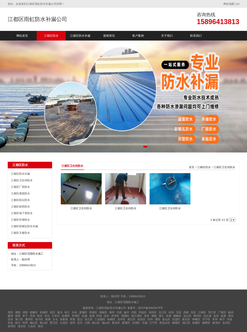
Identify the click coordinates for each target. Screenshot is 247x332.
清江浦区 (136, 315)
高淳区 (12, 326)
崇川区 (39, 319)
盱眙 (99, 315)
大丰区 (56, 315)
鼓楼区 (196, 322)
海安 (230, 315)
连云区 (187, 315)
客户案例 (138, 35)
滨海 (32, 315)
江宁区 (153, 322)
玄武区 (226, 322)
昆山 (80, 319)
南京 (40, 326)
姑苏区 (141, 319)
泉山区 (44, 322)
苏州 (150, 319)
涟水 (106, 315)
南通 (48, 319)
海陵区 (103, 312)
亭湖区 (76, 315)
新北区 (186, 319)
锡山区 (106, 322)
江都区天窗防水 (20, 232)
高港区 (93, 312)
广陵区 (222, 312)
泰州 (112, 312)
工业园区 (100, 319)
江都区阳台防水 (20, 200)
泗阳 (17, 312)
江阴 (87, 322)
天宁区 (206, 319)
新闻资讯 (109, 35)
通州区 (29, 319)
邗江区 (212, 312)
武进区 (176, 319)
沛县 (229, 319)
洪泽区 (115, 315)
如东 (216, 315)
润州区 (153, 312)
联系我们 (196, 35)
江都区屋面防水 (20, 193)
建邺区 (206, 322)
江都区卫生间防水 (22, 180)
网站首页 (22, 35)
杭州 (171, 312)
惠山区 (96, 322)
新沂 (17, 322)
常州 (215, 319)
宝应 (178, 312)
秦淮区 (216, 322)
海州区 (197, 315)
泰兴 (60, 312)
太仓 (55, 319)
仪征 (193, 312)
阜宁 (25, 315)
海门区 (19, 319)
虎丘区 (131, 319)
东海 (168, 315)
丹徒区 (143, 312)
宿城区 (44, 312)
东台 (47, 315)
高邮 (186, 312)
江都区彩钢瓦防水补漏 (24, 226)
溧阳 (157, 319)
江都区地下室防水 (22, 213)
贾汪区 (54, 322)
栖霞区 (176, 322)
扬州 (230, 312)
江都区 (202, 312)
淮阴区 (125, 315)
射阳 (17, 315)
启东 (10, 319)
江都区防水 (51, 35)
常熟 (72, 319)
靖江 (67, 312)
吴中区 (121, 319)
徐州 (72, 322)
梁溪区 (126, 322)
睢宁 (222, 319)
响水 (39, 315)
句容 (119, 312)
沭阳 (25, 312)
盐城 (84, 315)
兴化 (74, 312)
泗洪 (10, 312)
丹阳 (134, 312)
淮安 (146, 315)
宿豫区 (34, 312)
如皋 (223, 315)
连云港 (207, 315)
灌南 (154, 315)
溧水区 (22, 326)
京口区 (163, 312)
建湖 (10, 315)
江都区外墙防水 (20, 219)
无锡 (144, 322)
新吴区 (116, 322)
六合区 (32, 326)
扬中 (126, 312)
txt (237, 3)
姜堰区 (83, 312)
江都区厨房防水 (20, 206)
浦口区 (186, 322)
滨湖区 (136, 322)
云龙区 (64, 322)
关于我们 (167, 35)
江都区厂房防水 (20, 186)
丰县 (10, 322)
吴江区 (89, 319)
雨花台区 (164, 322)
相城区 (111, 319)
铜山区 (34, 322)
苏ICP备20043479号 (150, 307)
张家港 (64, 319)
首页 (191, 167)
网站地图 (228, 3)
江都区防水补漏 (80, 35)
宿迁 (52, 312)
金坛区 (166, 319)
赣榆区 (177, 315)
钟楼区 (196, 319)
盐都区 (66, 315)
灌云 (161, 315)
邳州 (25, 322)
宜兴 (80, 322)
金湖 (92, 315)
